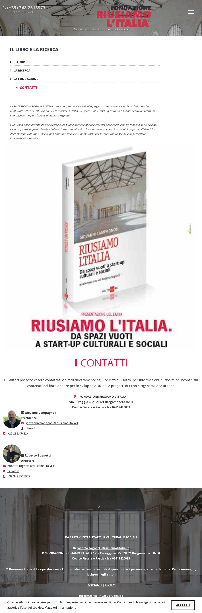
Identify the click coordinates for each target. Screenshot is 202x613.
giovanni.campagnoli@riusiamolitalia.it (52, 423)
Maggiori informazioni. (60, 608)
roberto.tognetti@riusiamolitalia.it (31, 466)
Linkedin (31, 428)
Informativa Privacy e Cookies (101, 596)
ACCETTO (183, 605)
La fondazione (24, 79)
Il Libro (17, 62)
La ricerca (20, 70)
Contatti (26, 87)
